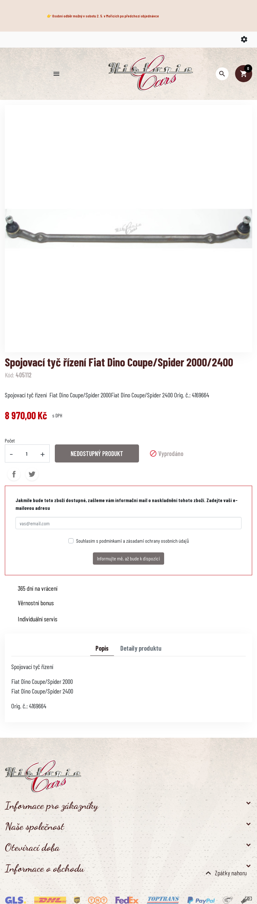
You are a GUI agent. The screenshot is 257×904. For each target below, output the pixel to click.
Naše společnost (34, 826)
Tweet (31, 474)
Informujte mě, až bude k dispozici (128, 558)
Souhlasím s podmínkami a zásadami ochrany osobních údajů (132, 541)
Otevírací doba (32, 847)
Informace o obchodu (44, 868)
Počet (10, 440)
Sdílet (13, 474)
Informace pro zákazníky (51, 805)
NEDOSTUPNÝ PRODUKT (97, 453)
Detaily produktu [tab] (141, 648)
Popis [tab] (102, 648)
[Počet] (26, 453)
